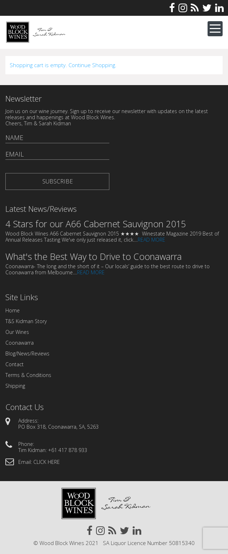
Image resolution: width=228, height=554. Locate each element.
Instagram (183, 8)
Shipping (15, 385)
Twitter (207, 8)
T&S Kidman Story (26, 321)
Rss (195, 8)
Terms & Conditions (28, 375)
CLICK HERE (46, 461)
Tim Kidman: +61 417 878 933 (52, 450)
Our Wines (17, 332)
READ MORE (151, 239)
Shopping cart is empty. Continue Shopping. (63, 65)
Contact (14, 364)
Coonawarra (19, 342)
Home (12, 310)
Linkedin (219, 8)
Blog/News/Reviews (27, 353)
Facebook (172, 8)
